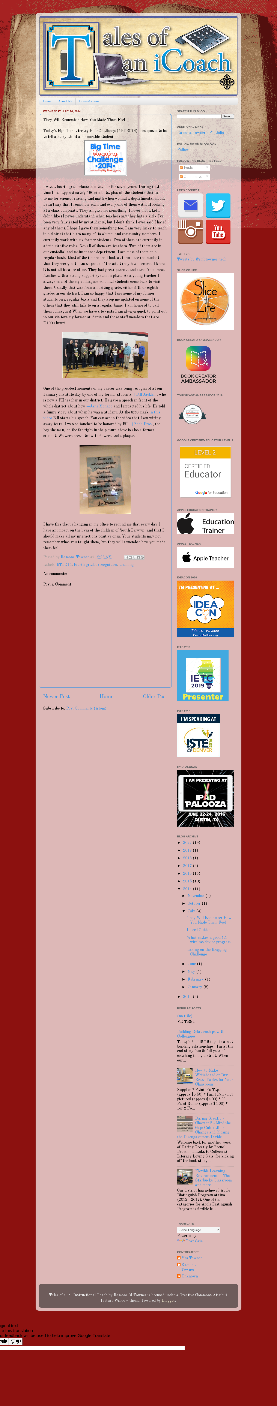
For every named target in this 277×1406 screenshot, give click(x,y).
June (192, 964)
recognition (107, 565)
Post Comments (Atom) (86, 708)
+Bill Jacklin (143, 395)
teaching (126, 565)
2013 (188, 997)
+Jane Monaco (99, 406)
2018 (188, 858)
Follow (183, 150)
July (192, 911)
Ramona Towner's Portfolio (200, 133)
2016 (188, 874)
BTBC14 (64, 565)
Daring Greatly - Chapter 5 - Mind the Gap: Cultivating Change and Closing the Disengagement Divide (204, 1128)
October (195, 904)
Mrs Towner (191, 1258)
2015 (188, 881)
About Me (65, 101)
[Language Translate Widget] (198, 1230)
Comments (191, 177)
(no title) (184, 1016)
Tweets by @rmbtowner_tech (201, 259)
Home (47, 101)
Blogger (168, 1301)
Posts (186, 168)
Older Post (155, 696)
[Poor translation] (16, 1341)
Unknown (189, 1276)
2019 (188, 850)
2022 (188, 843)
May (192, 972)
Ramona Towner (188, 1267)
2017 (188, 866)
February (196, 979)
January (195, 987)
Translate (190, 1241)
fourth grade (84, 565)
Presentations (89, 101)
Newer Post (56, 696)
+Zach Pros (141, 424)
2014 (188, 889)
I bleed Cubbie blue (202, 930)
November (196, 896)
